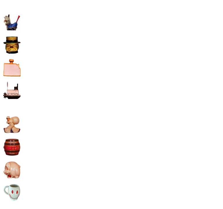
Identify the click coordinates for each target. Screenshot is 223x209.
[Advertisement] (70, 43)
